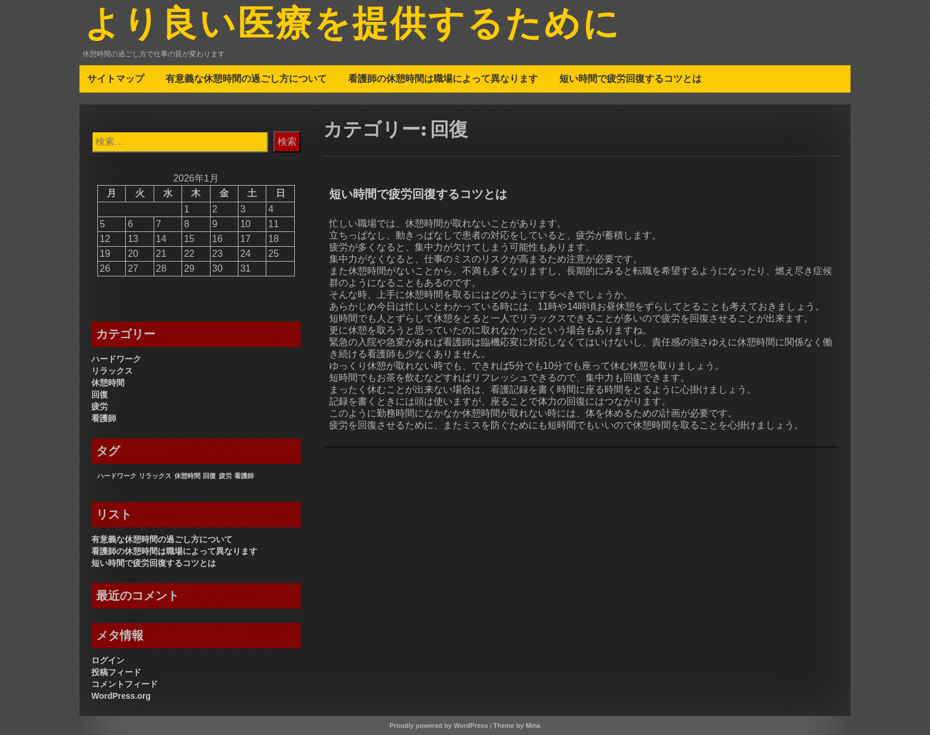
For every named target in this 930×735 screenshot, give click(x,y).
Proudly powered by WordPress (439, 725)
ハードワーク (116, 359)
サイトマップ (115, 78)
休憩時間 (108, 382)
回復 (99, 394)
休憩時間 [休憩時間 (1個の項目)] (187, 475)
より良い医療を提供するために (352, 25)
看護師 (103, 418)
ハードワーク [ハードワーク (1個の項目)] (116, 475)
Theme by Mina (516, 725)
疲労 (99, 406)
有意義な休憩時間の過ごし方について (246, 78)
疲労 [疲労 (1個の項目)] (225, 475)
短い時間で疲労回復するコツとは (630, 78)
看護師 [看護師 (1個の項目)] (244, 475)
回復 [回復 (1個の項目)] (209, 475)
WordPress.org (121, 696)
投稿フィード (116, 672)
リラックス (112, 371)
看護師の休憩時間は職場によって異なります (443, 78)
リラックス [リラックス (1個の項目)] (155, 475)
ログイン (108, 660)
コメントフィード (124, 684)
